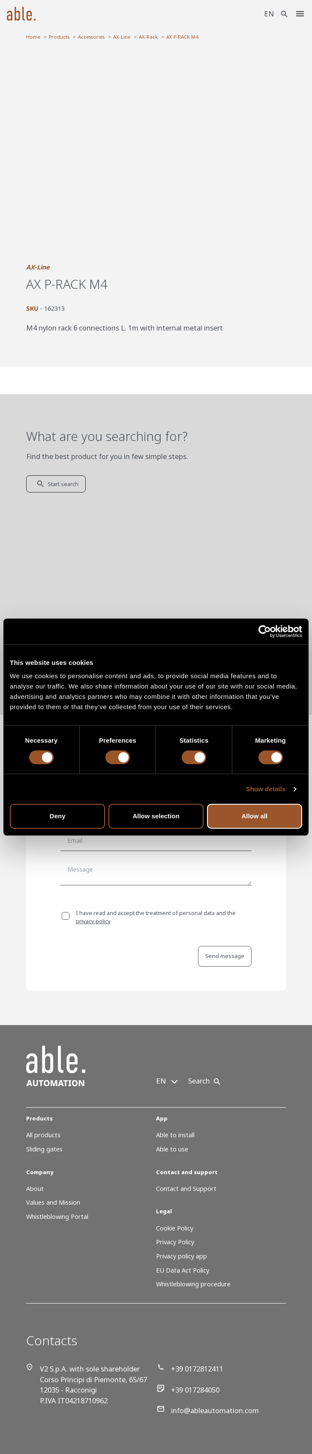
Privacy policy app (181, 1256)
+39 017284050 (188, 1390)
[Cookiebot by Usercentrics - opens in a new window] (264, 631)
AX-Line (121, 37)
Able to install (175, 1135)
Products (59, 37)
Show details (266, 789)
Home (33, 37)
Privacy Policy (175, 1242)
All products (43, 1135)
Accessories (91, 37)
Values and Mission (53, 1202)
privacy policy (93, 921)
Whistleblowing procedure (193, 1284)
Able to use (172, 1149)
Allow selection (155, 816)
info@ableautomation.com (208, 1410)
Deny (58, 816)
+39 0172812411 (190, 1369)
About (35, 1189)
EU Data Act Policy (182, 1270)
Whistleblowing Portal (57, 1216)
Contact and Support (186, 1189)
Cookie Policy (174, 1228)
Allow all (254, 816)
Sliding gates (44, 1149)
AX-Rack (148, 37)
